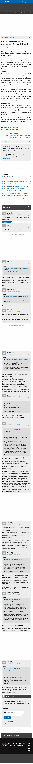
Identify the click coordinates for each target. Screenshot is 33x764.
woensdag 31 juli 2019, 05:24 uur (14, 354)
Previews (21, 13)
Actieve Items (3, 13)
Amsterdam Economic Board (14, 59)
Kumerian (9, 352)
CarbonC (9, 213)
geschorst (27, 135)
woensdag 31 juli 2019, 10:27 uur (14, 524)
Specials (26, 13)
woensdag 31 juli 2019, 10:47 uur (14, 594)
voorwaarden (18, 724)
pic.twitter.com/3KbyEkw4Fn (9, 129)
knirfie (8, 423)
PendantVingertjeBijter (13, 593)
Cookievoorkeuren (18, 745)
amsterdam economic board (17, 135)
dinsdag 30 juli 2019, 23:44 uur (13, 262)
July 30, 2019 (14, 133)
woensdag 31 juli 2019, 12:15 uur (14, 663)
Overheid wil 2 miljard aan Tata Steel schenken (19, 191)
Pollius (8, 261)
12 (28, 141)
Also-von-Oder (10, 289)
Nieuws (8, 13)
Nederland (12, 37)
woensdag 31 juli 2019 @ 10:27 (12, 559)
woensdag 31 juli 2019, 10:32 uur (14, 554)
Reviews (16, 13)
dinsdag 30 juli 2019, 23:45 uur (13, 291)
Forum (31, 13)
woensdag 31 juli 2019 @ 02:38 (12, 359)
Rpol (7, 395)
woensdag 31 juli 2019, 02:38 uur (14, 311)
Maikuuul (9, 310)
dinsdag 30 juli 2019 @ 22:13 (12, 268)
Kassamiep (9, 552)
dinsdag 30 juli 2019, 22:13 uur (13, 214)
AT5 (29, 137)
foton (7, 225)
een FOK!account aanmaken (10, 705)
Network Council (22, 62)
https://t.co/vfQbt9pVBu (11, 127)
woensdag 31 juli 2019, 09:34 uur (14, 424)
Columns (12, 13)
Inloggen (24, 2)
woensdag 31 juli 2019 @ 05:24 (12, 429)
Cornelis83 (9, 523)
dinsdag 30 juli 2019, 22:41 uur (13, 226)
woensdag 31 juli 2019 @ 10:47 (12, 668)
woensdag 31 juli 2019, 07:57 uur (14, 396)
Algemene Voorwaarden (14, 743)
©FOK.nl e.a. (30, 755)
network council (13, 137)
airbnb (8, 135)
